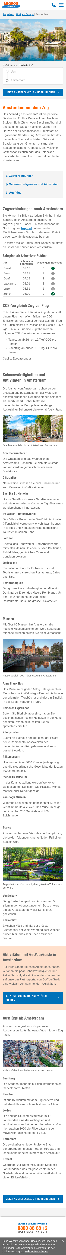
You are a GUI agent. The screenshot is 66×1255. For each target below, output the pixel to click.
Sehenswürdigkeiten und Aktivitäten (33, 184)
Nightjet (26, 228)
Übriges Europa (25, 14)
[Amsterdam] (35, 79)
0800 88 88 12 (54, 5)
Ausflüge (15, 192)
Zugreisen (8, 14)
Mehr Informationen (36, 1251)
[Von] (35, 73)
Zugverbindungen (21, 175)
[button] (33, 998)
